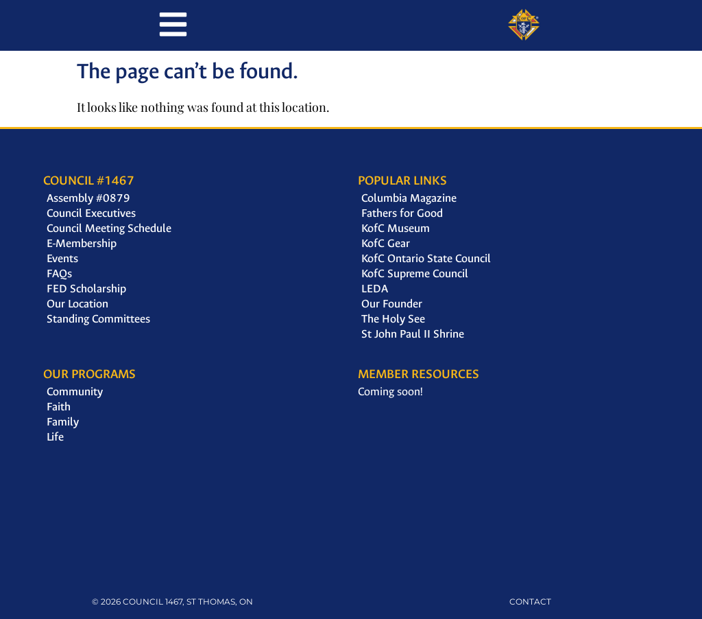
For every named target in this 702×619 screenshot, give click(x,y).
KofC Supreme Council (414, 273)
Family (63, 421)
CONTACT (530, 601)
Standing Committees (98, 319)
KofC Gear (385, 243)
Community (75, 391)
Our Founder (391, 303)
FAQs (59, 273)
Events (62, 258)
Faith (59, 406)
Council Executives (91, 213)
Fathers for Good (402, 213)
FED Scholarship (86, 288)
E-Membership (82, 243)
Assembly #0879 (88, 198)
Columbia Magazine (409, 198)
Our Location (77, 303)
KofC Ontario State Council (426, 258)
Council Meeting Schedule (109, 228)
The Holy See (393, 319)
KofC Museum (395, 228)
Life (55, 437)
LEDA (374, 288)
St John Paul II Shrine (412, 334)
